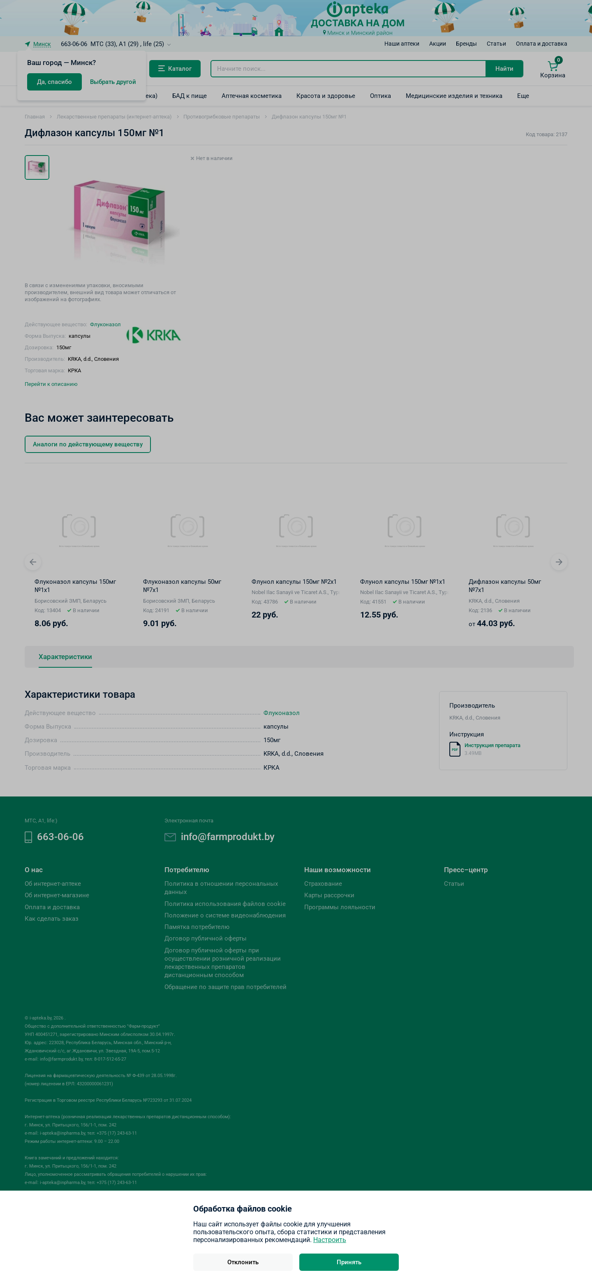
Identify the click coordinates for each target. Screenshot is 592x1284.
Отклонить (243, 1262)
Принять (349, 1262)
